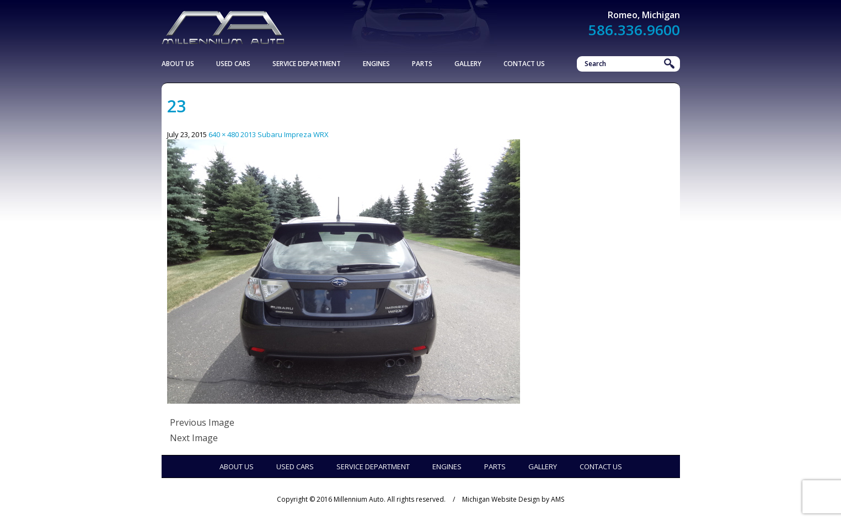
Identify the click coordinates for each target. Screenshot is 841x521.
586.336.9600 (634, 29)
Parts (422, 63)
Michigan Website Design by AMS (513, 499)
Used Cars (233, 63)
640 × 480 (223, 134)
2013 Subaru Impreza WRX (284, 134)
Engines (376, 63)
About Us (178, 63)
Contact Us (524, 63)
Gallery (467, 63)
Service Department (306, 63)
